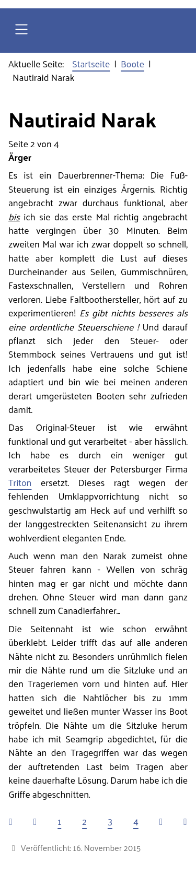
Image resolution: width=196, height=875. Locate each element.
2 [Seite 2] (84, 821)
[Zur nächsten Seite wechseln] (161, 821)
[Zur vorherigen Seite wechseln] (35, 821)
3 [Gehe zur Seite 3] (110, 821)
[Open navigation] (21, 30)
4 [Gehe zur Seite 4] (136, 821)
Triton (19, 482)
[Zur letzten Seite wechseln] (185, 821)
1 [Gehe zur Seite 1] (59, 821)
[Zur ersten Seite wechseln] (10, 821)
